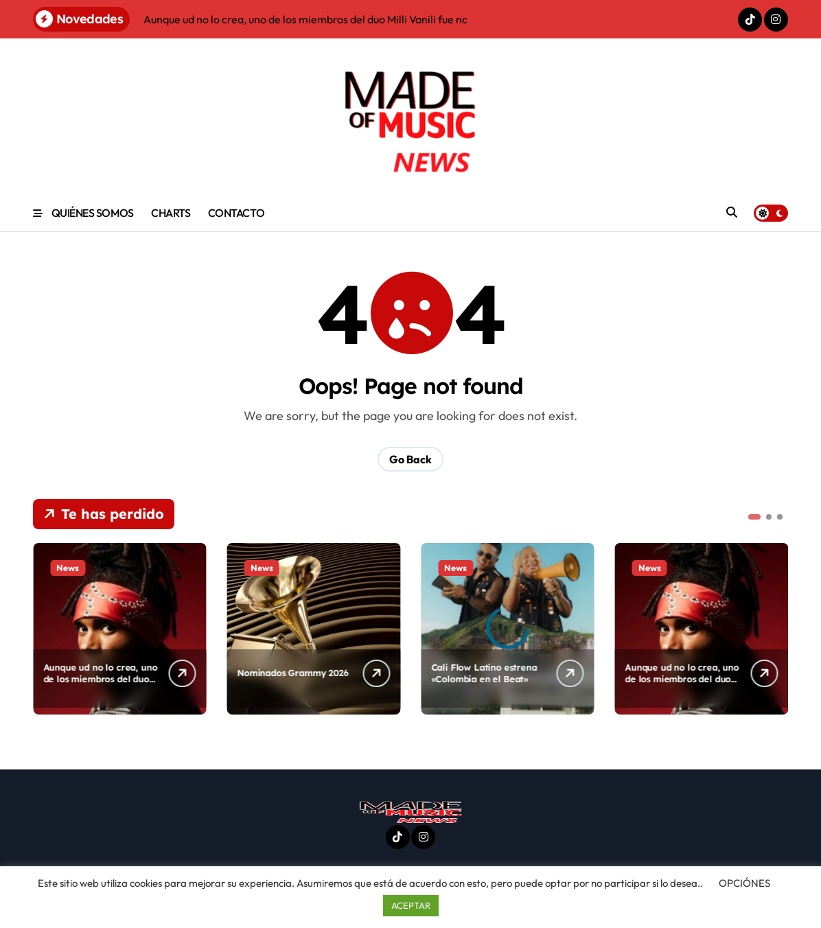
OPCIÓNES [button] (744, 883)
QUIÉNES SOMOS (92, 213)
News (67, 567)
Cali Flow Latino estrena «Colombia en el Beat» (484, 673)
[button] (754, 517)
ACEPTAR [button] (410, 905)
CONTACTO (236, 213)
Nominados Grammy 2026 (293, 672)
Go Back (410, 459)
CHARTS (170, 213)
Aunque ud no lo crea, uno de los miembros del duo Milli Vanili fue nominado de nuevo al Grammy (100, 685)
